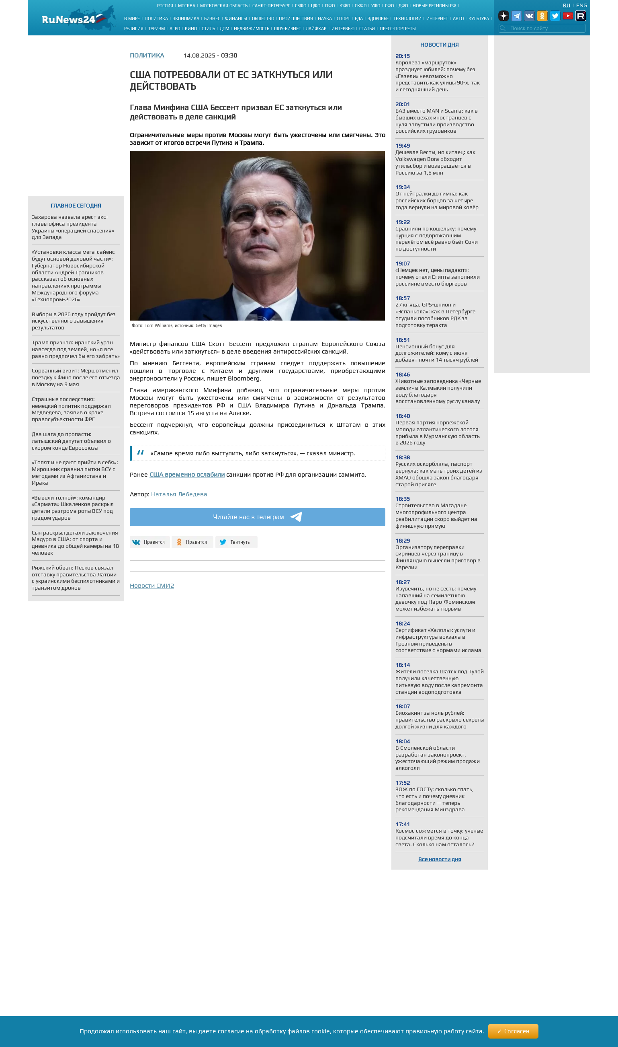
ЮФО (345, 5)
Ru (566, 5)
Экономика (186, 18)
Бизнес (212, 18)
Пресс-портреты (398, 28)
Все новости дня (439, 859)
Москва (186, 5)
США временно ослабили (187, 474)
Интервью (343, 28)
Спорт (343, 18)
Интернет (437, 18)
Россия (165, 5)
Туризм (156, 28)
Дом (224, 28)
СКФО (360, 5)
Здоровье (378, 18)
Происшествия (296, 18)
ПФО (330, 5)
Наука (325, 18)
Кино (191, 28)
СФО (389, 5)
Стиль (208, 28)
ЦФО (315, 5)
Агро (175, 28)
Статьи (367, 28)
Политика (156, 18)
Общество (263, 18)
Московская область (224, 5)
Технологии (407, 18)
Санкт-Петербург (271, 5)
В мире (132, 18)
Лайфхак (316, 28)
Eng (581, 5)
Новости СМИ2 (152, 585)
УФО (375, 5)
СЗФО (300, 5)
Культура (479, 18)
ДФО (403, 5)
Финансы (236, 18)
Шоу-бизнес (287, 28)
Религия (133, 28)
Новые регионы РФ (434, 5)
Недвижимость (251, 28)
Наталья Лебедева (179, 494)
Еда (359, 18)
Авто (458, 18)
